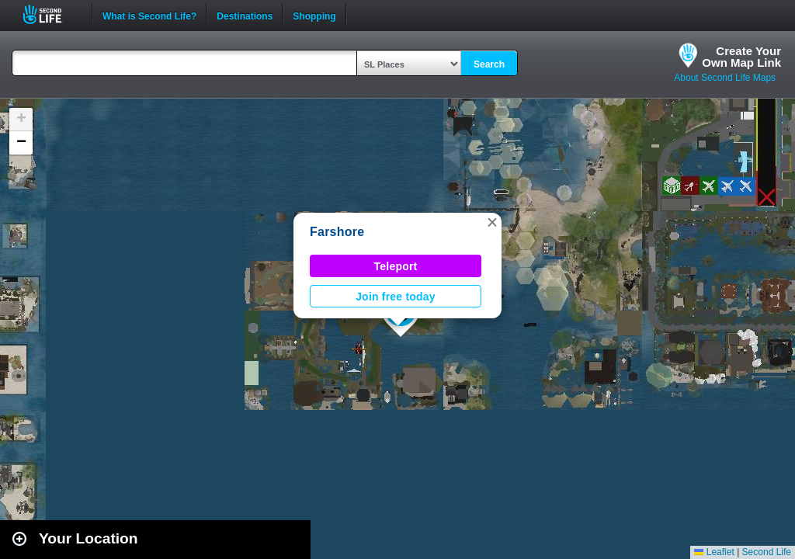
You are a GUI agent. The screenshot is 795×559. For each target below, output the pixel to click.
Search (489, 64)
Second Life (51, 14)
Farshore (337, 231)
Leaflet (714, 552)
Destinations (245, 15)
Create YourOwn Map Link (741, 56)
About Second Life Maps (725, 77)
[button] (492, 222)
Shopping (314, 15)
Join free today (396, 296)
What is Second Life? (149, 15)
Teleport (396, 266)
